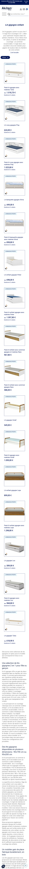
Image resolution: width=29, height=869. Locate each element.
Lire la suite (14, 52)
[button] (3, 866)
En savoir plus (26, 2)
